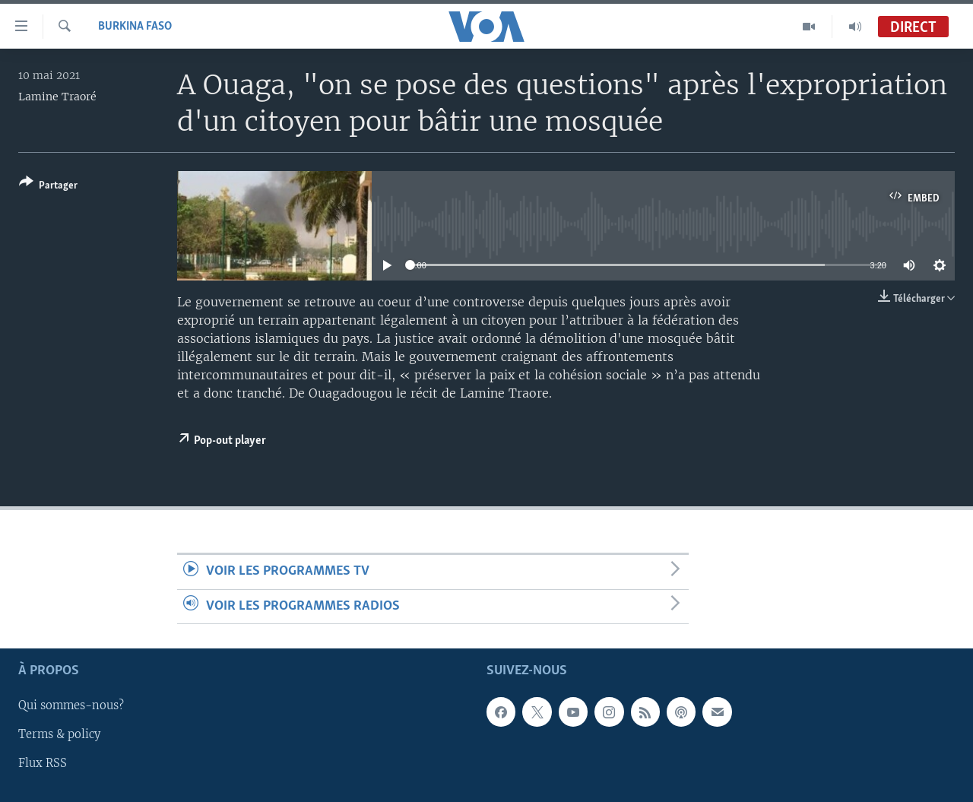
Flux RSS (42, 763)
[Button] (48, 186)
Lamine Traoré (57, 96)
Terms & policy (59, 734)
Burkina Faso (135, 27)
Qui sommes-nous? (71, 705)
